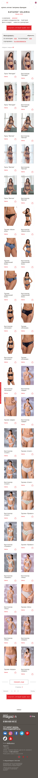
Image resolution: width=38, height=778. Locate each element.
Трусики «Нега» (26, 607)
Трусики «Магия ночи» (9, 230)
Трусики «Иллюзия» (25, 327)
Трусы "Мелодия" (9, 73)
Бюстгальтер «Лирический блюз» (25, 262)
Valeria (6, 76)
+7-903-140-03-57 (13, 752)
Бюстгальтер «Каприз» (25, 639)
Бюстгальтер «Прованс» (8, 545)
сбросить (30, 35)
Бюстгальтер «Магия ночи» (25, 230)
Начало (5, 691)
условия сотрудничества (10, 20)
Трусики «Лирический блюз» (8, 262)
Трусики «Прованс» (27, 513)
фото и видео (7, 22)
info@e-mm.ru (10, 743)
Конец (33, 691)
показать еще (19, 682)
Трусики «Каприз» (10, 669)
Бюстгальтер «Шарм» (25, 389)
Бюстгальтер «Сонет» (8, 451)
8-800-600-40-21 (10, 722)
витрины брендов (19, 7)
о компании (6, 18)
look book (24, 20)
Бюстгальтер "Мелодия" (25, 74)
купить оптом (6, 7)
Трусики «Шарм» (9, 420)
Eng (33, 716)
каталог (14, 18)
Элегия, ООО (19, 14)
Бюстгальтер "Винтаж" (25, 136)
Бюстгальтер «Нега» (25, 576)
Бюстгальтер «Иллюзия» (8, 327)
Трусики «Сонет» (26, 451)
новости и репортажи (21, 22)
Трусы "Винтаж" (9, 136)
